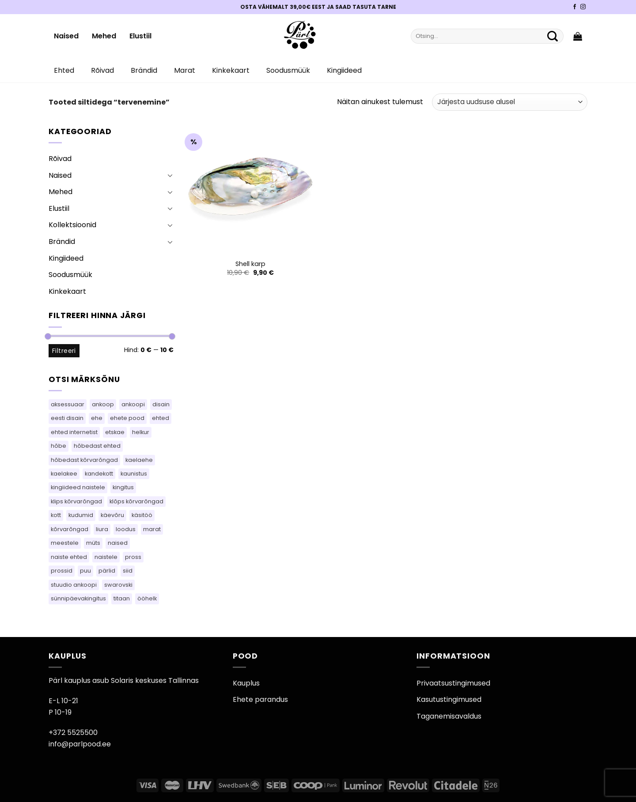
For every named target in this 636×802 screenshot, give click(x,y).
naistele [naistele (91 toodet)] (106, 557)
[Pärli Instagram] (583, 7)
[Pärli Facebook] (574, 7)
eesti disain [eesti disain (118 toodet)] (67, 418)
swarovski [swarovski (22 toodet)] (118, 584)
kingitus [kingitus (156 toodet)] (123, 487)
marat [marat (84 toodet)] (152, 529)
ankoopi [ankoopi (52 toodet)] (133, 404)
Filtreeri (64, 350)
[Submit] (552, 36)
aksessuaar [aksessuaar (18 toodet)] (67, 404)
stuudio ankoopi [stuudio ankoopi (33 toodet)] (74, 584)
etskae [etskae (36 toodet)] (115, 432)
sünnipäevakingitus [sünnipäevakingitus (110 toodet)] (78, 598)
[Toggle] (170, 175)
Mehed (104, 36)
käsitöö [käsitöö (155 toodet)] (142, 515)
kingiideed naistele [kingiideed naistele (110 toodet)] (78, 487)
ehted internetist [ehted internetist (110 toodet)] (74, 432)
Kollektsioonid (72, 225)
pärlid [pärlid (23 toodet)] (106, 570)
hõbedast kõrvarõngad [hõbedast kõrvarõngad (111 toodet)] (84, 460)
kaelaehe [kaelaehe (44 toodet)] (139, 460)
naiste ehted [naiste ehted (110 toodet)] (69, 557)
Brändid (144, 70)
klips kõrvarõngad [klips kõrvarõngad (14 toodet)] (76, 501)
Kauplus (246, 683)
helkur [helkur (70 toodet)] (140, 432)
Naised (66, 36)
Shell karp (250, 264)
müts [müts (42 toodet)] (93, 543)
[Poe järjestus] (509, 102)
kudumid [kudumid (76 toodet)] (80, 515)
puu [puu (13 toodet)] (85, 570)
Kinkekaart (231, 70)
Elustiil (140, 36)
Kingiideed (344, 70)
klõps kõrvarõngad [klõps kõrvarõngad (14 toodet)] (136, 501)
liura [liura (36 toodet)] (102, 529)
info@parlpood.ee (80, 744)
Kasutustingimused (448, 699)
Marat (184, 70)
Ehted (64, 70)
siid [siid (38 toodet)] (127, 570)
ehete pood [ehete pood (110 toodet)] (127, 418)
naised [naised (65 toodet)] (118, 543)
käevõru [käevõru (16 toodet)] (112, 515)
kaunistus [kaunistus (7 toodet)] (134, 473)
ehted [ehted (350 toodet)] (160, 418)
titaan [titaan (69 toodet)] (122, 598)
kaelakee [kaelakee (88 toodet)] (64, 473)
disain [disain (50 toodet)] (161, 404)
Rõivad (102, 70)
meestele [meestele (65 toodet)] (65, 543)
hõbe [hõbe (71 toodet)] (58, 446)
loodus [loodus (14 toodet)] (126, 529)
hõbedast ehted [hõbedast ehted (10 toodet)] (97, 446)
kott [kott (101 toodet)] (56, 515)
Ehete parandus (260, 699)
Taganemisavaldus (448, 716)
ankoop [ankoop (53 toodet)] (103, 404)
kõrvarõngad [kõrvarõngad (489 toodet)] (69, 529)
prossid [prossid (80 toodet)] (61, 570)
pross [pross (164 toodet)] (133, 557)
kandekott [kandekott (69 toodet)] (99, 473)
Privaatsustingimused (453, 683)
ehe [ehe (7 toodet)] (96, 418)
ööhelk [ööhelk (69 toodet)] (147, 598)
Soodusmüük (288, 70)
